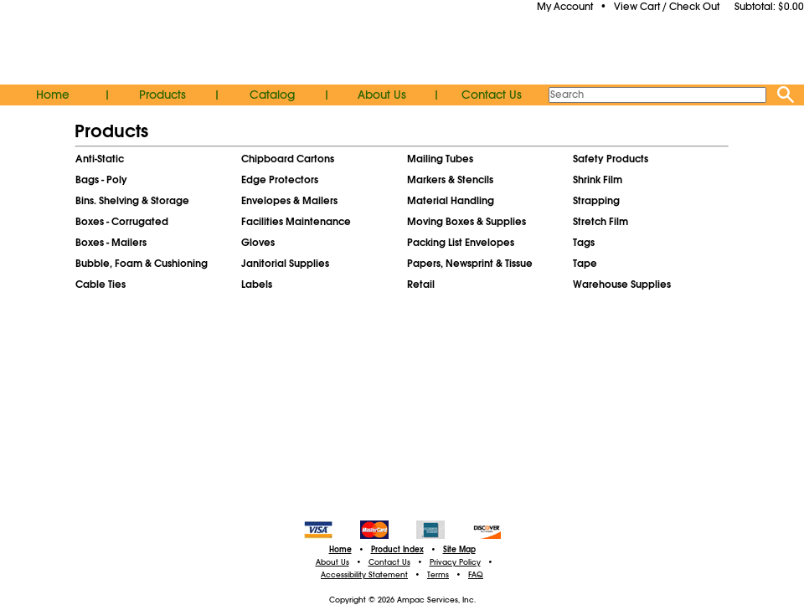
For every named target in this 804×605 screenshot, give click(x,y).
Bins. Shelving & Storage (132, 201)
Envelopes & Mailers (289, 201)
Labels (256, 284)
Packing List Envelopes (460, 242)
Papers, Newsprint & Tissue (470, 263)
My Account (565, 6)
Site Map (459, 550)
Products (162, 94)
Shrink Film (597, 180)
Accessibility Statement (364, 575)
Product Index (397, 550)
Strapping (596, 201)
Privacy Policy (455, 562)
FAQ (475, 575)
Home (53, 94)
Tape (585, 263)
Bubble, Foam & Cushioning (141, 263)
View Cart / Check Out (666, 6)
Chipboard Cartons (287, 159)
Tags (584, 242)
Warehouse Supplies (622, 284)
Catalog (272, 94)
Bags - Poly (101, 180)
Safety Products (610, 159)
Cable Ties (100, 284)
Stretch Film (600, 221)
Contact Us (491, 94)
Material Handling (450, 201)
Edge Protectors (279, 180)
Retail (421, 284)
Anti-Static (99, 159)
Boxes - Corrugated (121, 221)
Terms (438, 575)
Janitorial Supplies (285, 263)
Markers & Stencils (450, 180)
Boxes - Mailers (111, 242)
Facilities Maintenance (296, 221)
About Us (382, 94)
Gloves (258, 242)
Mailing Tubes (440, 159)
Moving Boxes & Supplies (466, 221)
